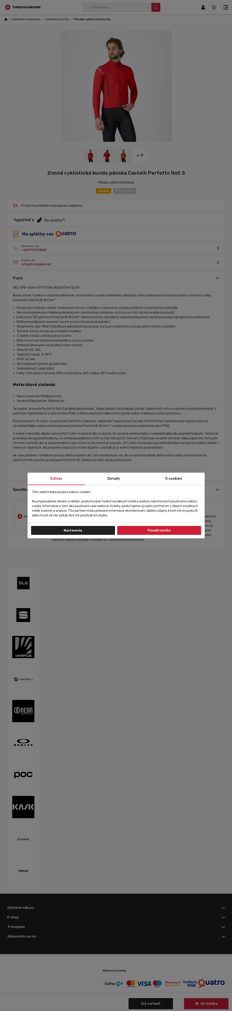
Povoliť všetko (159, 530)
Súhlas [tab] (56, 478)
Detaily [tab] (113, 478)
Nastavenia (73, 530)
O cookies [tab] (173, 478)
